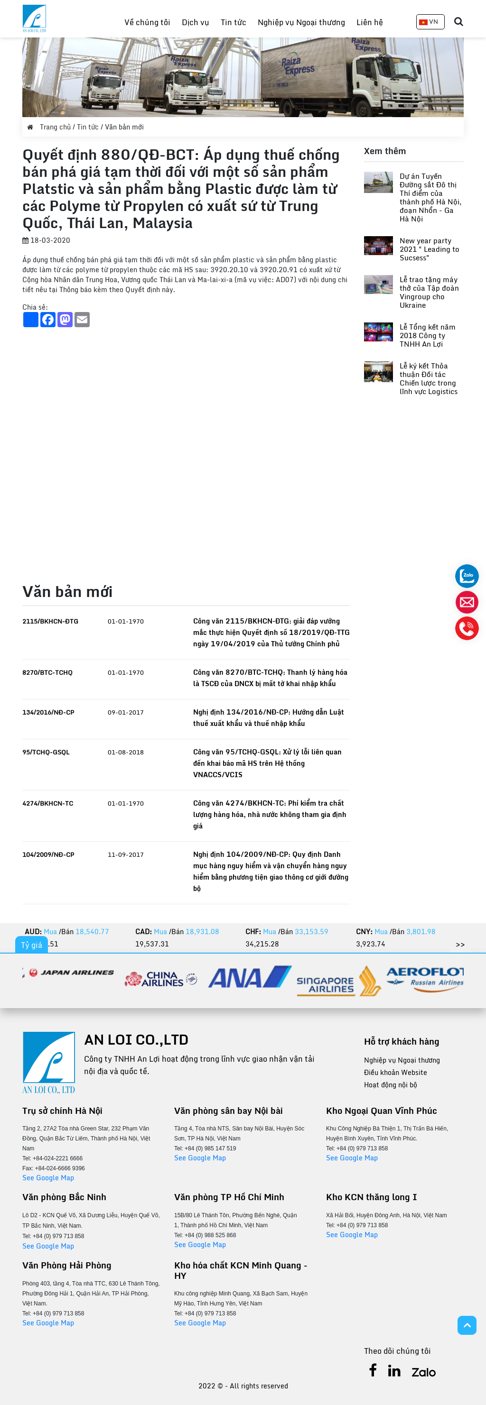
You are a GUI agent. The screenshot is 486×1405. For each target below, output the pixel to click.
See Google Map (48, 1177)
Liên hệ (369, 22)
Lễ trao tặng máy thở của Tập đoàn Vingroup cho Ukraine (429, 292)
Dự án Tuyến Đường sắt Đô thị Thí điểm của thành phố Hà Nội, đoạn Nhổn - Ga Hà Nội (431, 197)
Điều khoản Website (395, 1072)
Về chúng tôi (147, 22)
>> (460, 944)
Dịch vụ (195, 22)
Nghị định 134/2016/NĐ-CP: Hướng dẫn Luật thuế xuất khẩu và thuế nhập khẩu (268, 718)
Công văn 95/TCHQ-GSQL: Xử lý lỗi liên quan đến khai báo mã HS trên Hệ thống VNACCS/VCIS (267, 763)
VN (428, 21)
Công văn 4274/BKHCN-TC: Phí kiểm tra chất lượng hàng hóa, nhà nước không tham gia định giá (269, 814)
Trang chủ (50, 126)
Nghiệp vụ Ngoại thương (301, 22)
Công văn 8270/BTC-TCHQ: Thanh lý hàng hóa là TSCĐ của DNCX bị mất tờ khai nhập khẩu (270, 678)
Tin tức (233, 22)
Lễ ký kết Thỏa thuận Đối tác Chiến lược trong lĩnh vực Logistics (429, 378)
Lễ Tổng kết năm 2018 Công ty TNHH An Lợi (428, 335)
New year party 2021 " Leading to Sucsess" (429, 249)
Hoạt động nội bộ (390, 1084)
